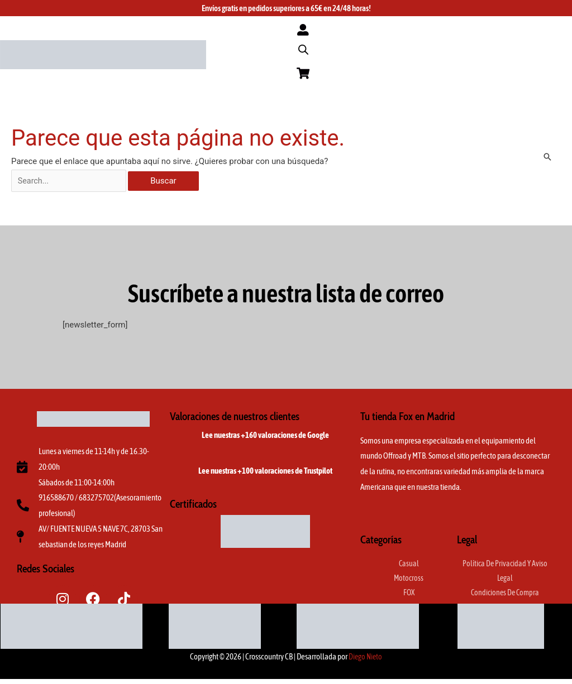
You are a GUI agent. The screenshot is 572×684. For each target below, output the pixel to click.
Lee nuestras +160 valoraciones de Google (265, 439)
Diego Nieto (365, 661)
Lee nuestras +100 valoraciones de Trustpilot (265, 475)
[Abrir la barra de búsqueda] (303, 51)
